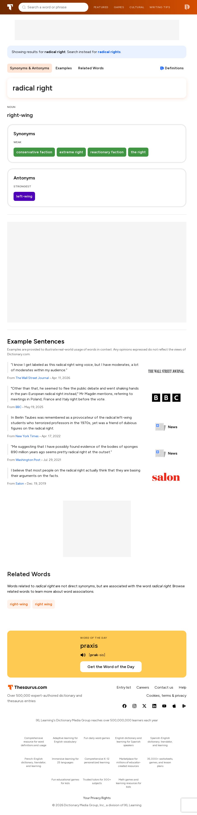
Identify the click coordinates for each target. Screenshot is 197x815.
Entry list (124, 687)
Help (182, 687)
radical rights (109, 52)
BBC (18, 407)
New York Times (27, 436)
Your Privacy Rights (97, 798)
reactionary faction (107, 152)
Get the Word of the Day (110, 666)
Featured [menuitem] (101, 7)
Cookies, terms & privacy (166, 695)
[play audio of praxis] (83, 655)
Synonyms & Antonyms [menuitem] (29, 68)
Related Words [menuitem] (91, 68)
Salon (20, 483)
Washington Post (28, 460)
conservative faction (34, 152)
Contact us (164, 687)
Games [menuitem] (119, 7)
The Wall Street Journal (32, 378)
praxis (89, 645)
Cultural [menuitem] (136, 7)
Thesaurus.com (10, 7)
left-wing (24, 196)
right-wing (19, 604)
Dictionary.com (187, 7)
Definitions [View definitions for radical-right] (174, 68)
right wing (43, 604)
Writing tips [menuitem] (160, 7)
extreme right (71, 152)
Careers (142, 687)
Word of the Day (93, 637)
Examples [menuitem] (64, 68)
